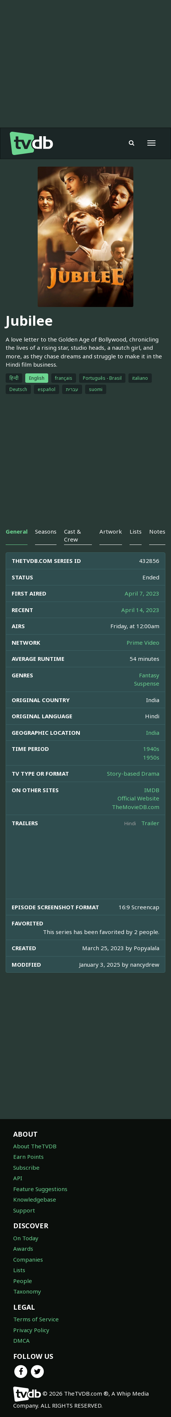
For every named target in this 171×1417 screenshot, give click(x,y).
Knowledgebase (34, 1199)
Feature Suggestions (40, 1189)
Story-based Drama (133, 773)
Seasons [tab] (45, 531)
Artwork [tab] (110, 531)
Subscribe (26, 1167)
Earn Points (28, 1156)
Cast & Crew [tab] (72, 535)
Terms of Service (36, 1319)
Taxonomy (27, 1291)
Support (24, 1210)
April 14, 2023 (140, 610)
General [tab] (16, 531)
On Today (25, 1238)
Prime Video (143, 642)
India (152, 732)
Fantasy (149, 675)
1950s (151, 757)
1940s (151, 748)
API (17, 1178)
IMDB (151, 790)
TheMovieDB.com (135, 807)
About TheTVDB (34, 1146)
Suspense (146, 683)
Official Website (138, 798)
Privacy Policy (31, 1330)
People (22, 1281)
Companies (28, 1259)
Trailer (150, 823)
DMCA (21, 1340)
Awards (23, 1248)
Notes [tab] (157, 531)
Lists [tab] (136, 531)
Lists (19, 1270)
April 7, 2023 (142, 593)
